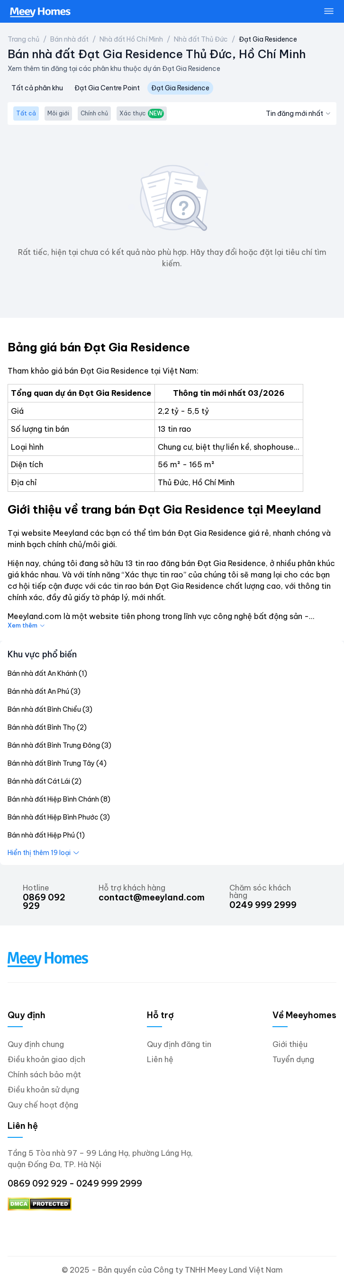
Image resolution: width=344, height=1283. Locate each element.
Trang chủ (23, 39)
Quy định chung (36, 1044)
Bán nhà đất (69, 39)
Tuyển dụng (293, 1059)
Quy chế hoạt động (43, 1104)
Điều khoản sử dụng (43, 1089)
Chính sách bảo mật (44, 1074)
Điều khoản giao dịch (46, 1059)
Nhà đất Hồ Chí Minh (131, 39)
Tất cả (26, 113)
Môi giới (58, 113)
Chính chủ (94, 113)
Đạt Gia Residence (268, 39)
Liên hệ (160, 1059)
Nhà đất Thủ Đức (201, 39)
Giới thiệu (290, 1044)
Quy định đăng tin (179, 1044)
